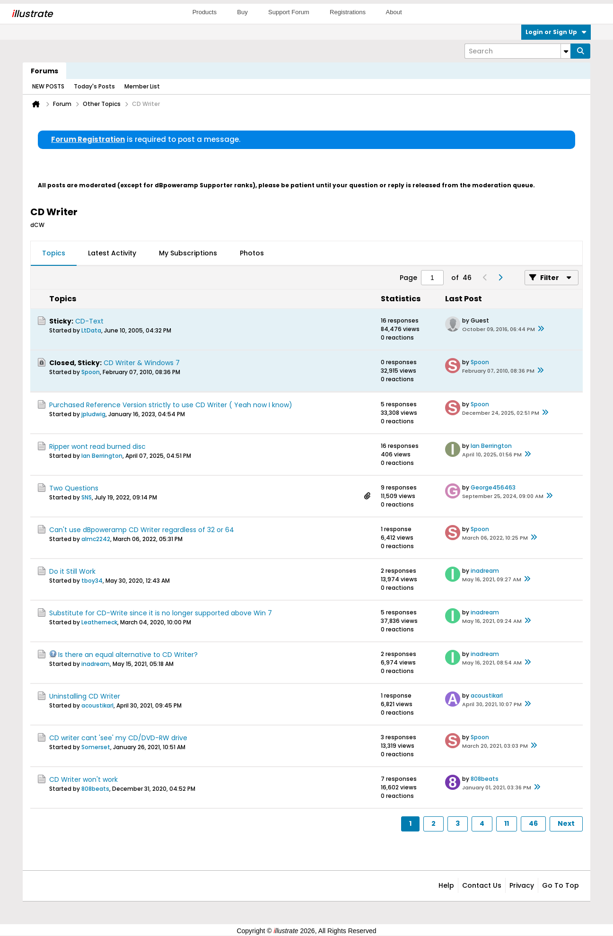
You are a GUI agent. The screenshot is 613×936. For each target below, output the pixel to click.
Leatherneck (99, 622)
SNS (86, 497)
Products (205, 12)
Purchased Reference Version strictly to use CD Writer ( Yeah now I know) (170, 405)
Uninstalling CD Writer (84, 696)
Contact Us (481, 885)
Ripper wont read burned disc (97, 446)
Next (566, 823)
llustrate (32, 13)
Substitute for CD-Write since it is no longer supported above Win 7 (160, 613)
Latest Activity (112, 253)
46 (533, 823)
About (394, 12)
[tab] (54, 253)
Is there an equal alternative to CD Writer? (128, 654)
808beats (95, 789)
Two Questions (73, 488)
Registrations (348, 12)
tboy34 (92, 581)
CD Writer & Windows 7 (142, 362)
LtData (91, 330)
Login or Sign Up (556, 32)
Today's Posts (94, 86)
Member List (142, 86)
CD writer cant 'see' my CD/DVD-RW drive (118, 738)
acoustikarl (97, 705)
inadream (485, 571)
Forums (44, 71)
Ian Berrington (102, 456)
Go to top (560, 885)
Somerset (95, 747)
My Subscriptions (188, 253)
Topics (53, 253)
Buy (242, 12)
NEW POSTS (48, 86)
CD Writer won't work (83, 779)
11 (506, 823)
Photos (252, 253)
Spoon (90, 372)
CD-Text (89, 321)
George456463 (493, 487)
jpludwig (93, 414)
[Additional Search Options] (565, 51)
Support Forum (288, 12)
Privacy (521, 885)
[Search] (517, 51)
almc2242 (95, 539)
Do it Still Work (72, 571)
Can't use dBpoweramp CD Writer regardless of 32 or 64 (141, 529)
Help (446, 885)
